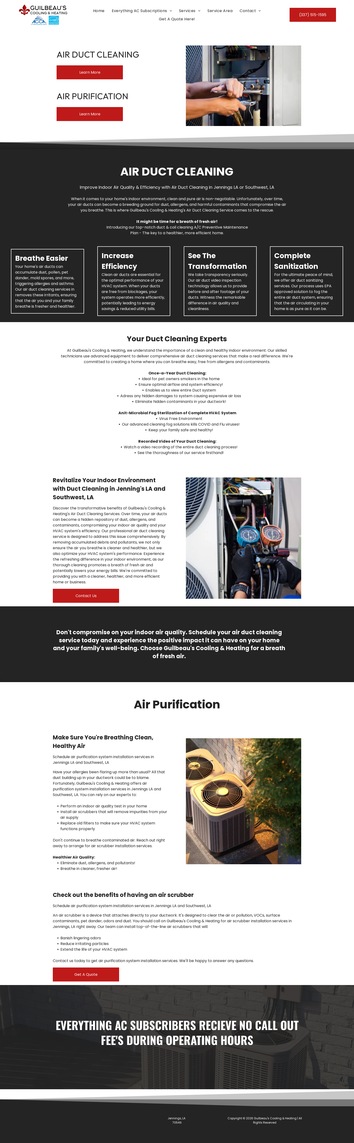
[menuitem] (99, 10)
